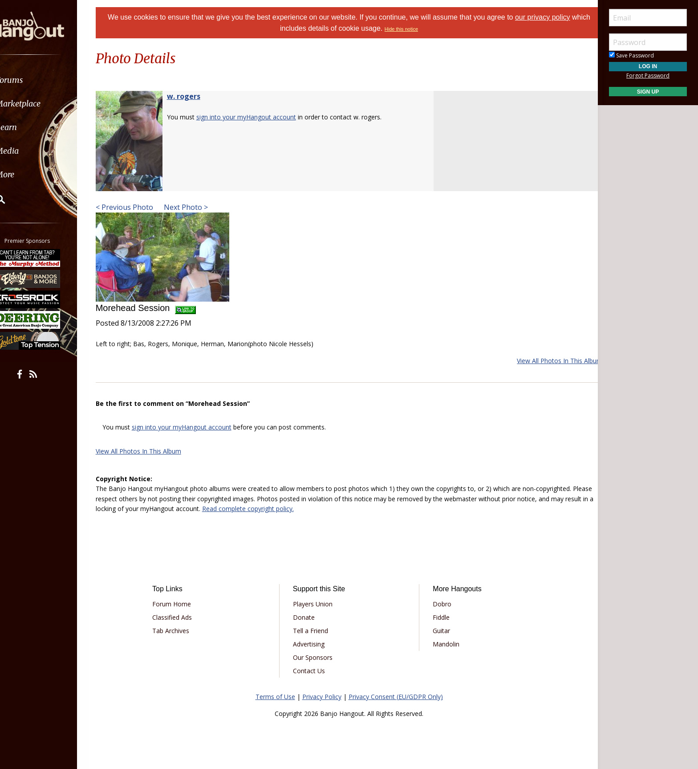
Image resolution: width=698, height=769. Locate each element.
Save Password (631, 55)
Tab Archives (180, 630)
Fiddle (438, 617)
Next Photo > (196, 207)
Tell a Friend (313, 630)
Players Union (316, 604)
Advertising (312, 644)
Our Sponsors (316, 657)
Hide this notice (411, 29)
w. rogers (194, 96)
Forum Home (181, 604)
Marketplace (41, 103)
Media (30, 151)
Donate (307, 617)
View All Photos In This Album (548, 360)
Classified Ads (181, 617)
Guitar (438, 630)
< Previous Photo (135, 207)
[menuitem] (50, 80)
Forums (32, 80)
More (28, 174)
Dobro (439, 604)
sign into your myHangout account (257, 117)
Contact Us (312, 671)
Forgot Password (648, 75)
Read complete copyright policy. (303, 508)
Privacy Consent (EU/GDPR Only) (396, 696)
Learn (29, 127)
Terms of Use (275, 696)
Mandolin (443, 644)
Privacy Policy (321, 696)
